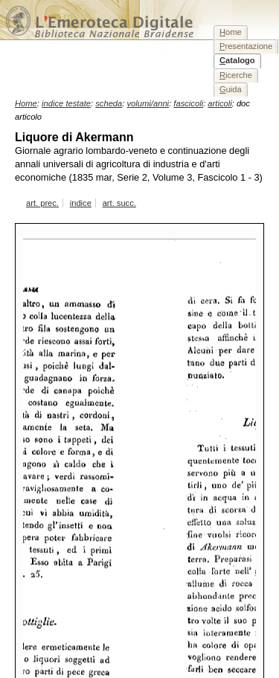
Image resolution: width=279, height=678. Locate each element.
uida (230, 89)
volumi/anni (148, 103)
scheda (108, 103)
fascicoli (188, 103)
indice (81, 202)
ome (230, 32)
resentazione (245, 46)
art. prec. (42, 202)
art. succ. (119, 202)
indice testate (66, 103)
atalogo (237, 60)
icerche (235, 75)
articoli (219, 103)
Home (26, 103)
